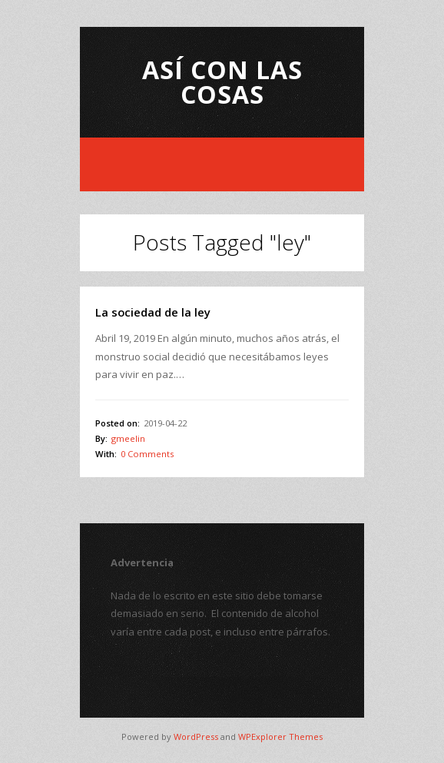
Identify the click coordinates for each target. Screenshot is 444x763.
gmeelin (128, 438)
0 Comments (147, 453)
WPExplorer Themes (280, 736)
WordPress (196, 736)
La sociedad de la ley (152, 312)
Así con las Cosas (222, 82)
